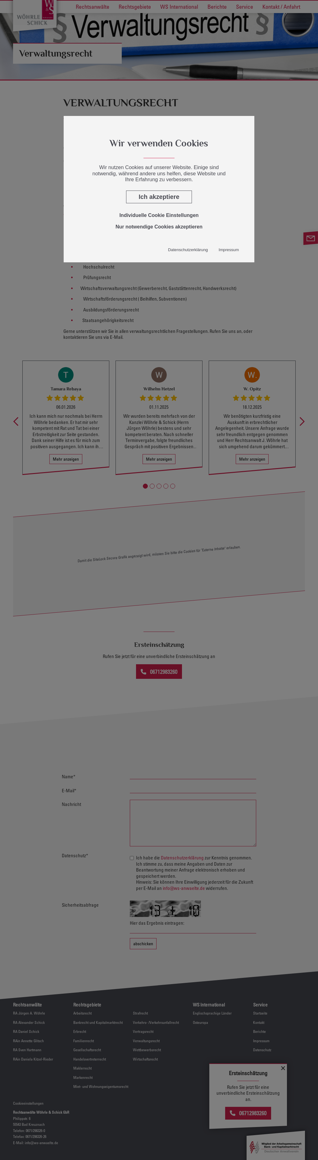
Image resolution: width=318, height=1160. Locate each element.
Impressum (229, 249)
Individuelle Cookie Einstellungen (158, 215)
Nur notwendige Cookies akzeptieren (159, 226)
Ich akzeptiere (159, 196)
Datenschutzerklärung (188, 249)
